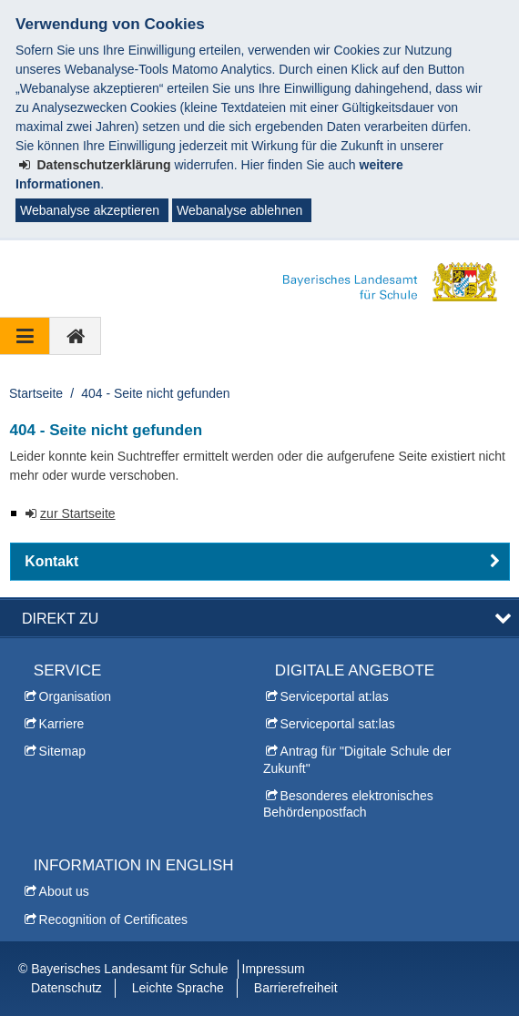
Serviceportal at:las (334, 696)
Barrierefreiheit (296, 987)
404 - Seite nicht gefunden (155, 393)
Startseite (36, 393)
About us (64, 891)
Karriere (62, 723)
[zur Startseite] (75, 336)
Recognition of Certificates (113, 919)
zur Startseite (77, 513)
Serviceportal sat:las (337, 723)
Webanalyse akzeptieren (89, 210)
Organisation (75, 696)
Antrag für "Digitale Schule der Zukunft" (357, 759)
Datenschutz (66, 987)
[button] (260, 562)
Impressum (273, 968)
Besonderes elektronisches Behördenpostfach (348, 803)
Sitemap (62, 751)
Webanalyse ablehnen (239, 210)
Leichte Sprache (178, 987)
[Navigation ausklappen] (25, 336)
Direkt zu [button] (60, 618)
